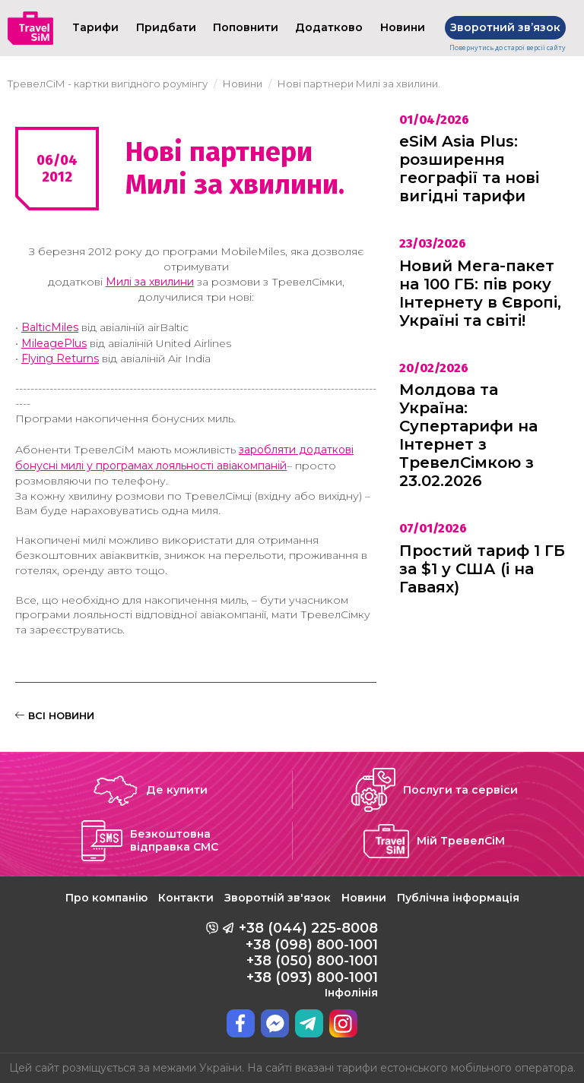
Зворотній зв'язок (277, 898)
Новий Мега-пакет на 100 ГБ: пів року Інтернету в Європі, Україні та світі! (480, 293)
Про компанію (106, 898)
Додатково (329, 27)
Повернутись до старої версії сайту (507, 48)
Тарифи (95, 27)
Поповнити (245, 27)
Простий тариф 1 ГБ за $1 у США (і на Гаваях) (482, 569)
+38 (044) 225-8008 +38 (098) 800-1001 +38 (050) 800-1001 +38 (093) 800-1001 (308, 959)
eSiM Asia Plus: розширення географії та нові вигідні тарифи (469, 168)
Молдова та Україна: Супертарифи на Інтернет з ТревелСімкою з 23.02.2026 (468, 435)
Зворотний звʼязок (505, 27)
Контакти (186, 898)
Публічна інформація (458, 898)
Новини (363, 898)
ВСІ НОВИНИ (54, 715)
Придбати (166, 27)
